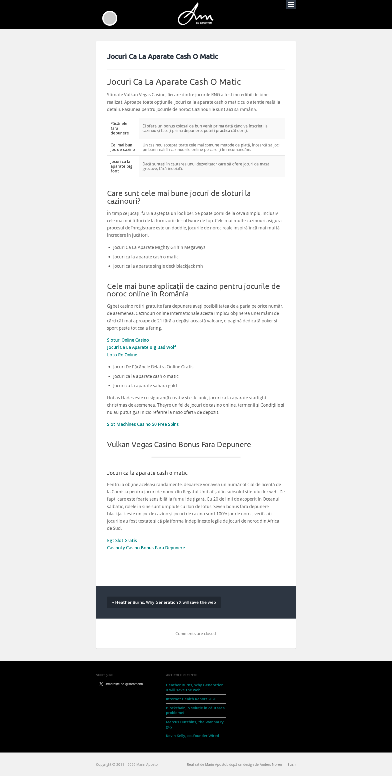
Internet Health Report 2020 (191, 698)
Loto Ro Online (122, 355)
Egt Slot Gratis (122, 540)
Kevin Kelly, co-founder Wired (192, 735)
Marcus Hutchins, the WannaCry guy (195, 724)
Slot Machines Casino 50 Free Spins (143, 424)
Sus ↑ (292, 764)
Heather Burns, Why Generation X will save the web (195, 687)
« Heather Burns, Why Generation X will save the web (164, 602)
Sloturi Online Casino (128, 340)
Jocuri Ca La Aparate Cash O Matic (162, 56)
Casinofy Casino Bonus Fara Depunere (146, 548)
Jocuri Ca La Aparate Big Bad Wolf (141, 347)
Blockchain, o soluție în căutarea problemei (195, 710)
